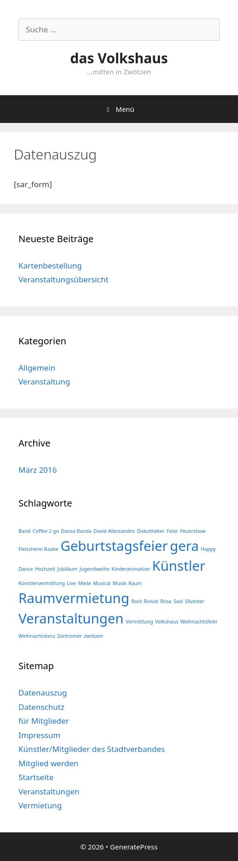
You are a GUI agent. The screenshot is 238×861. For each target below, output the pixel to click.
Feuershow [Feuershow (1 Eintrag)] (193, 531)
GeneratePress (134, 846)
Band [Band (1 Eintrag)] (24, 531)
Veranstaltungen (48, 791)
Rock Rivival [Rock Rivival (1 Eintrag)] (144, 601)
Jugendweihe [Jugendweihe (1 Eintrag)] (94, 569)
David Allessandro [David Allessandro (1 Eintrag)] (114, 531)
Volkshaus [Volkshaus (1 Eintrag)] (166, 621)
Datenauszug (42, 692)
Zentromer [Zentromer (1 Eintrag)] (69, 636)
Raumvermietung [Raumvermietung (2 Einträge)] (73, 598)
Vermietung (40, 805)
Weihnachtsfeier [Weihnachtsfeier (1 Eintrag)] (199, 621)
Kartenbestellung (50, 265)
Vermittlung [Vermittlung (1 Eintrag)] (139, 621)
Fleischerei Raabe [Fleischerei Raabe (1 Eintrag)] (38, 549)
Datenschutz (41, 707)
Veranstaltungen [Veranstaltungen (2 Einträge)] (71, 618)
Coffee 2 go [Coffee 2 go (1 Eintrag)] (45, 531)
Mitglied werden (48, 763)
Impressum (39, 735)
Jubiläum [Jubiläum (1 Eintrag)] (67, 569)
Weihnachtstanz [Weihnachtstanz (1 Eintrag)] (36, 636)
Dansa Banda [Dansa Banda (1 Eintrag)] (76, 531)
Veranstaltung (44, 381)
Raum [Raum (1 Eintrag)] (135, 583)
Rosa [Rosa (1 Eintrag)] (165, 601)
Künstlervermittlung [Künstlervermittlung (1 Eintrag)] (41, 583)
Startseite (36, 777)
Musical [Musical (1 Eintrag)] (102, 583)
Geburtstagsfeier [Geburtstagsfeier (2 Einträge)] (114, 546)
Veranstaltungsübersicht (63, 279)
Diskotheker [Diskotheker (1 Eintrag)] (151, 531)
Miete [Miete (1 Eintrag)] (84, 583)
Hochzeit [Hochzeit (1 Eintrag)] (45, 569)
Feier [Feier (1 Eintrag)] (172, 531)
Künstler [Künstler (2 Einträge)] (178, 565)
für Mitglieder (43, 720)
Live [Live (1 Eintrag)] (71, 583)
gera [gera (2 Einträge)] (184, 546)
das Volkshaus (119, 58)
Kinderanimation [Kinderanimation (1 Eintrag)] (131, 569)
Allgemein (36, 367)
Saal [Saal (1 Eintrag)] (178, 601)
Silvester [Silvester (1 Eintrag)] (194, 601)
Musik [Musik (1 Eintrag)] (119, 583)
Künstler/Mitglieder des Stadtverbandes (91, 749)
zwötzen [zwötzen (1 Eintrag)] (93, 636)
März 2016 (37, 469)
